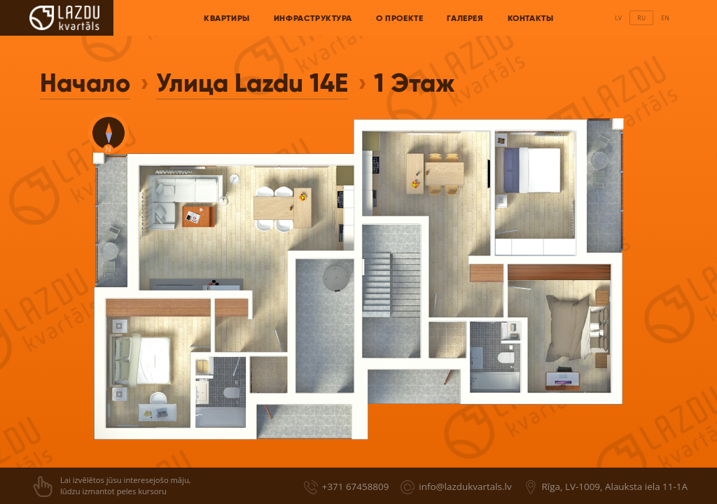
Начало (85, 83)
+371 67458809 (355, 486)
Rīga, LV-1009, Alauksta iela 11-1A (615, 486)
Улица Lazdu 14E (252, 83)
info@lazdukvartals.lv (465, 486)
